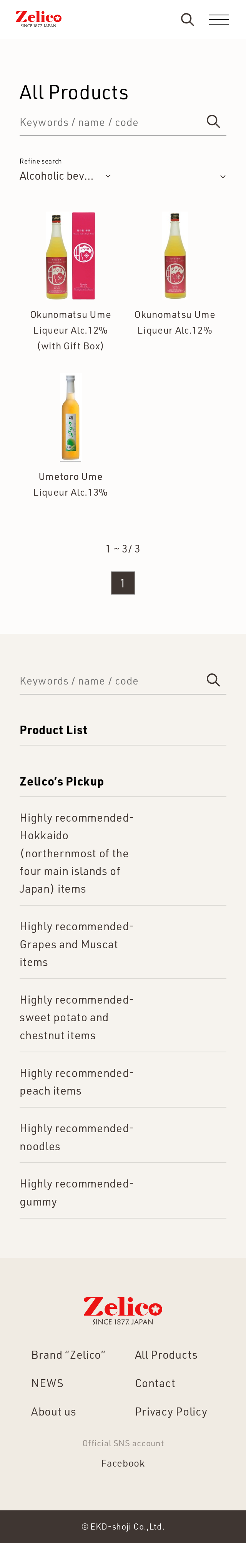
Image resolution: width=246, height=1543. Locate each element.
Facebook (123, 1462)
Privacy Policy (171, 1411)
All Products (166, 1354)
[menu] (219, 20)
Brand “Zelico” (68, 1354)
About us (53, 1411)
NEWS (47, 1382)
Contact (155, 1382)
